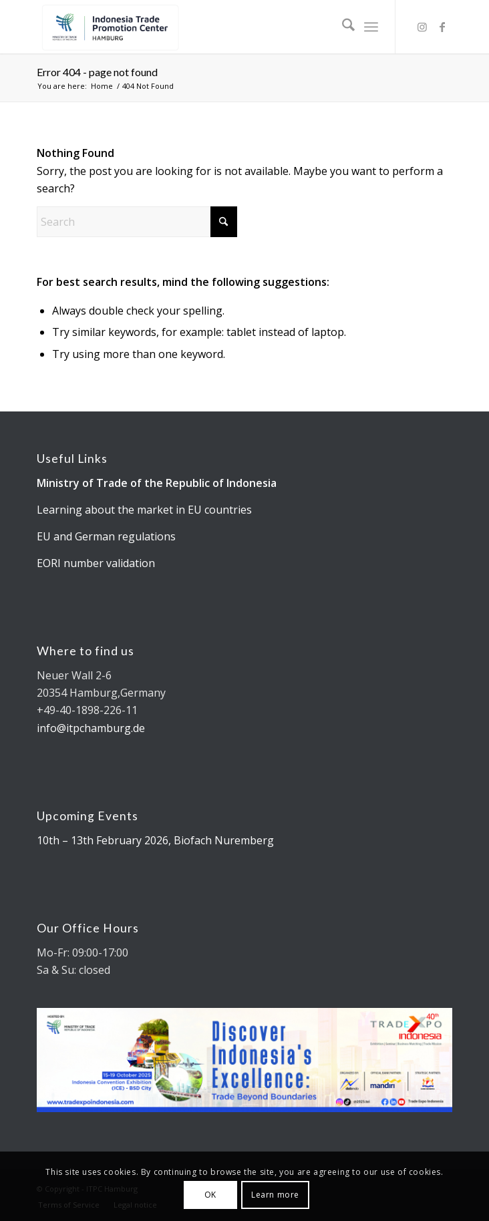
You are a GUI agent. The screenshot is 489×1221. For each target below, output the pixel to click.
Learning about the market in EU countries (144, 509)
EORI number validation (96, 563)
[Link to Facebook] (442, 27)
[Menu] (371, 27)
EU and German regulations (106, 536)
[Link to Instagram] (422, 27)
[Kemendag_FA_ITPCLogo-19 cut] (203, 26)
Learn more (275, 1194)
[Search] (342, 26)
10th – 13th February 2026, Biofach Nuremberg (155, 840)
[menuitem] (342, 26)
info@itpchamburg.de (91, 728)
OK (210, 1194)
